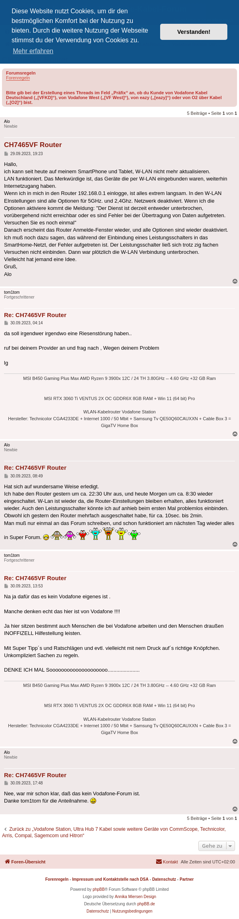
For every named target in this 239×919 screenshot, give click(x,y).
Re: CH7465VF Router (35, 314)
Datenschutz (164, 879)
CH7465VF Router (33, 145)
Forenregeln (18, 77)
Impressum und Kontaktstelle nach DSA (110, 879)
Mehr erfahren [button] (33, 51)
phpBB (99, 889)
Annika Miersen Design (135, 896)
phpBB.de (146, 904)
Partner (186, 879)
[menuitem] (167, 862)
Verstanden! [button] (193, 32)
